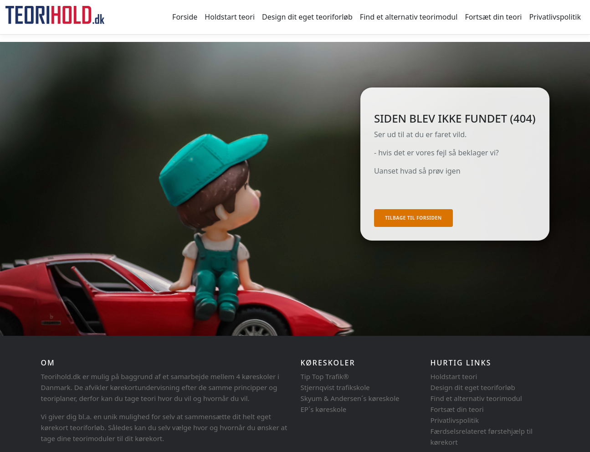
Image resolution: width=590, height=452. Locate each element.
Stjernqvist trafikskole (335, 387)
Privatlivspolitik (555, 17)
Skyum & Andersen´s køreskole (350, 398)
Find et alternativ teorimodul (409, 17)
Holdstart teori (230, 17)
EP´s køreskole (324, 409)
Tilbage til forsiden (413, 218)
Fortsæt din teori (493, 17)
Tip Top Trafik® (325, 376)
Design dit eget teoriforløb (307, 17)
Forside (184, 17)
